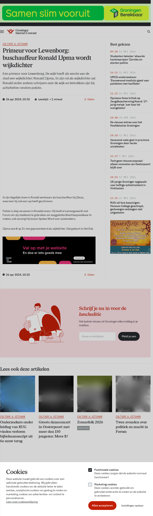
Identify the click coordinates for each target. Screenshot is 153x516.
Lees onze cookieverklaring (22, 502)
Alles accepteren (102, 505)
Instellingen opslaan (132, 505)
